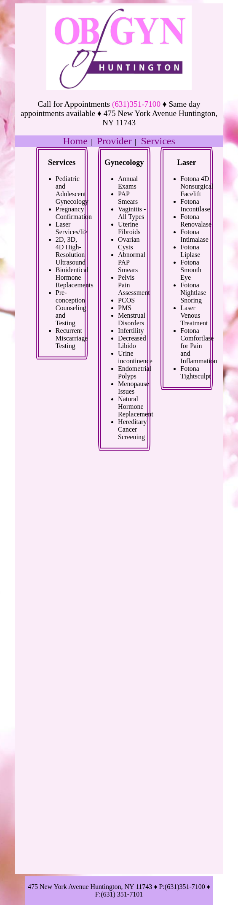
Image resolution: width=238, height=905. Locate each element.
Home (75, 140)
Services (158, 140)
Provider (114, 140)
